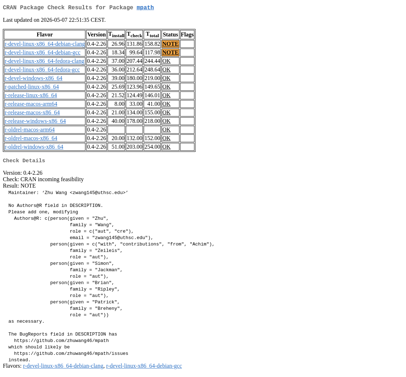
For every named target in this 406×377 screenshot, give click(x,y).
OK (166, 62)
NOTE (170, 45)
